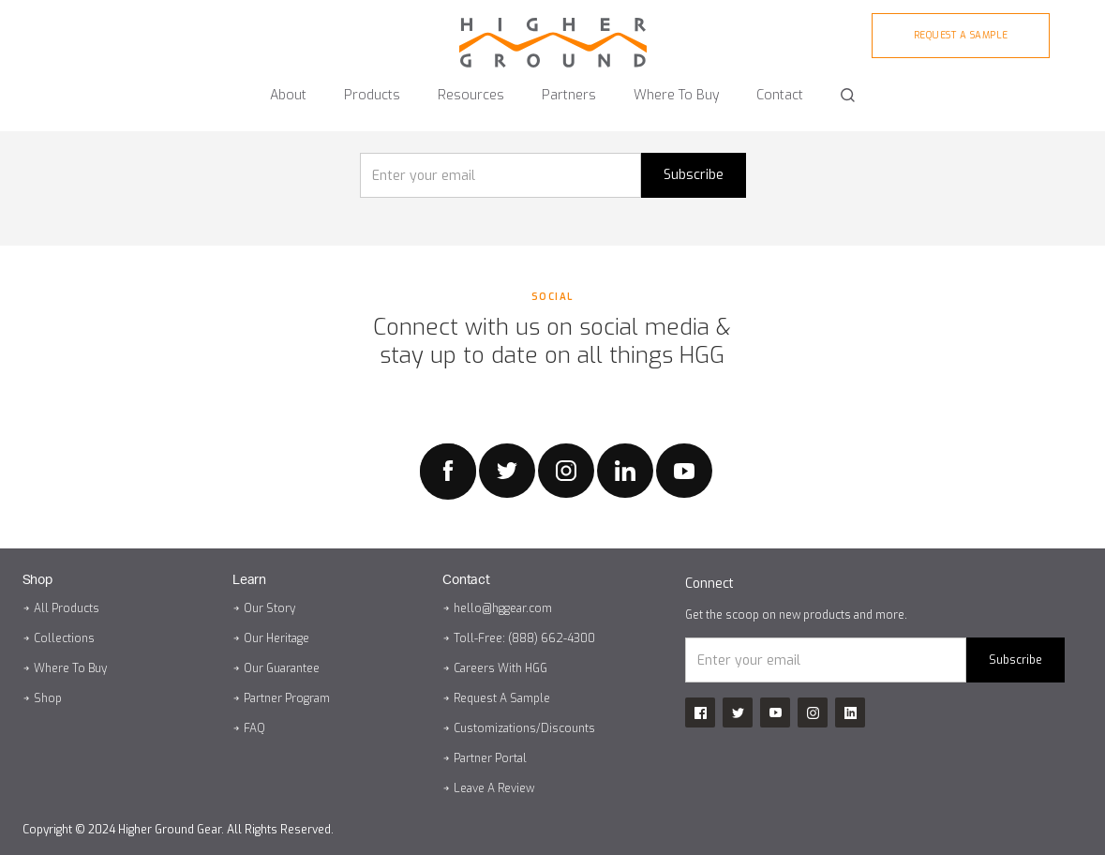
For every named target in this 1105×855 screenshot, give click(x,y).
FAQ (254, 728)
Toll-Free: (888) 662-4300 (524, 638)
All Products (66, 608)
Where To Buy (70, 668)
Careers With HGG (500, 668)
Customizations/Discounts (524, 728)
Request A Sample (502, 698)
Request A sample (961, 35)
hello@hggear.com (503, 608)
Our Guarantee (282, 668)
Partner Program (287, 698)
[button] (288, 87)
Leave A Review (494, 788)
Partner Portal (490, 758)
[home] (552, 34)
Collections (64, 638)
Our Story (269, 608)
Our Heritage (276, 638)
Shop (48, 698)
